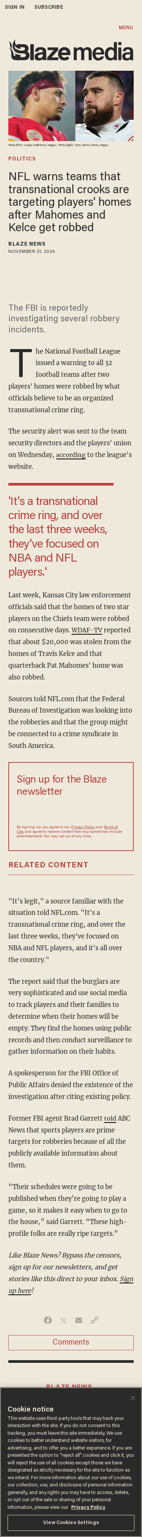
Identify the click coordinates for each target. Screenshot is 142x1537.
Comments (71, 1342)
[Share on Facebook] (48, 1320)
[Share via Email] (79, 1320)
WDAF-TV (87, 630)
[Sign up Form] (71, 811)
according (71, 455)
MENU (126, 27)
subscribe (48, 7)
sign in (15, 7)
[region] (71, 1462)
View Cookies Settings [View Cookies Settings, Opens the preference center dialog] (71, 1522)
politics (22, 159)
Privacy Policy (83, 827)
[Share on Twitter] (63, 1320)
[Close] (133, 1397)
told (110, 1119)
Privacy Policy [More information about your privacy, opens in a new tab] (88, 1507)
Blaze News (27, 244)
